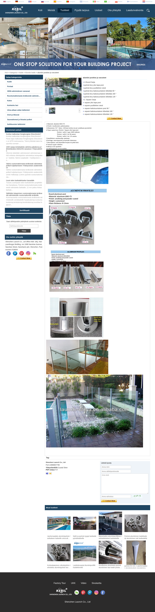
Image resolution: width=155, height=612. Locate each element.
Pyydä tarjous (82, 10)
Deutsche (21, 1)
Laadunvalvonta (134, 10)
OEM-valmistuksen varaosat (18, 91)
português (72, 1)
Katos (9, 101)
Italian (97, 1)
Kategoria (13, 73)
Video (83, 583)
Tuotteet (64, 10)
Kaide (21, 73)
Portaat (10, 86)
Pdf (56, 470)
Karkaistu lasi (12, 105)
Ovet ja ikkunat (13, 115)
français (34, 1)
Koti (40, 10)
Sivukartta (96, 583)
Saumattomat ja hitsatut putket (19, 120)
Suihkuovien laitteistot (16, 124)
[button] (73, 68)
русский (46, 1)
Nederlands (149, 1)
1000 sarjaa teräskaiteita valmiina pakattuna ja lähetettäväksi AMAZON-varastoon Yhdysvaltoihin (24, 149)
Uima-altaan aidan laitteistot (18, 110)
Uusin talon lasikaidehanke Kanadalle (20, 180)
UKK (73, 583)
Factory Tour (60, 583)
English (8, 1)
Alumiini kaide (30, 73)
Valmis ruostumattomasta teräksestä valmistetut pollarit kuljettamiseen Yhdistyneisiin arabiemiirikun (24, 166)
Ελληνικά (85, 1)
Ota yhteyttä (114, 10)
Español (59, 1)
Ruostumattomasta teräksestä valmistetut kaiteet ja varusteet (24, 96)
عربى (108, 1)
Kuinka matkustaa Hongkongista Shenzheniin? (23, 134)
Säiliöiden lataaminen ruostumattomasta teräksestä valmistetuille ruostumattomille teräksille (24, 194)
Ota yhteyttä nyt (24, 258)
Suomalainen (134, 1)
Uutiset (98, 10)
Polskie (120, 1)
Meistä (51, 10)
